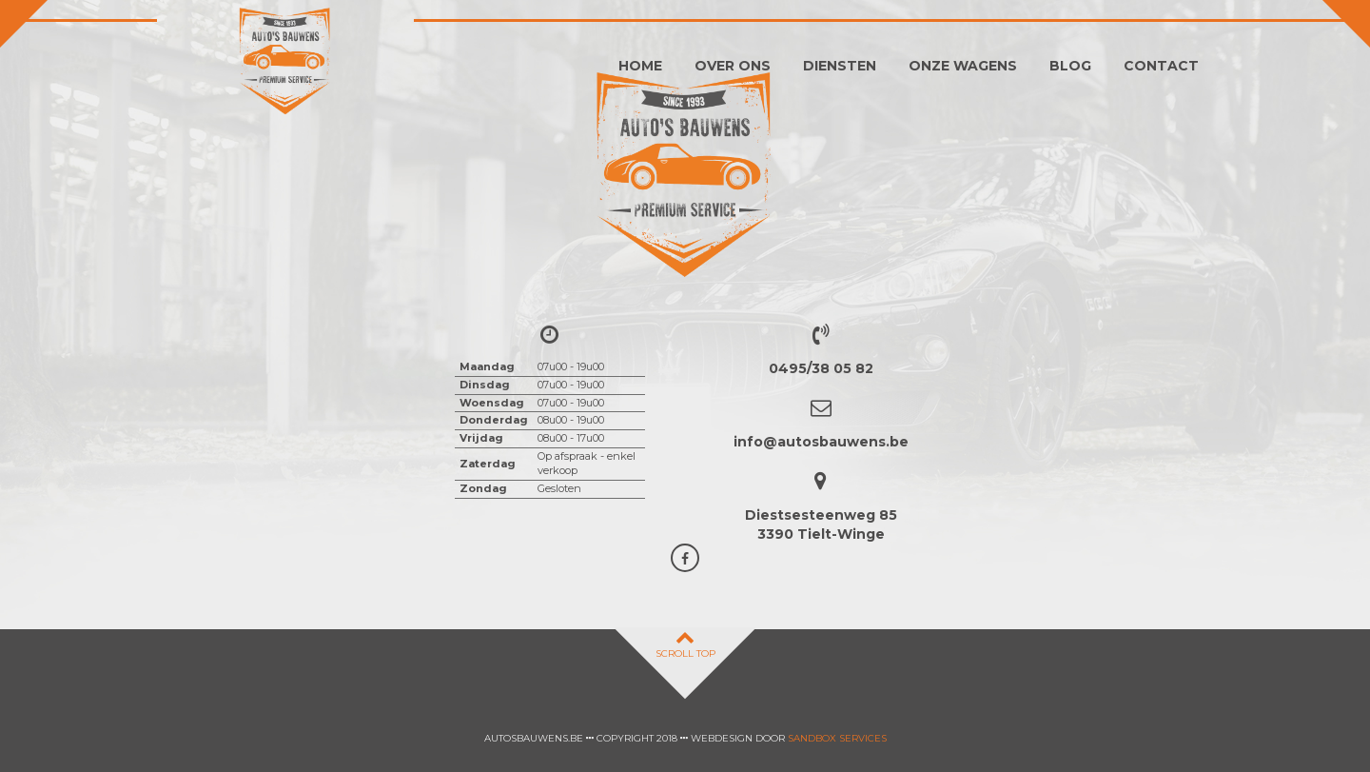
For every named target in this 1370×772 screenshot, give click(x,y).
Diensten (839, 65)
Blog (1070, 65)
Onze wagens (963, 65)
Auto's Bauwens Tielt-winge (285, 62)
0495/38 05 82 (821, 368)
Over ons (733, 65)
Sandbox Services (837, 738)
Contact (1161, 65)
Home (640, 65)
